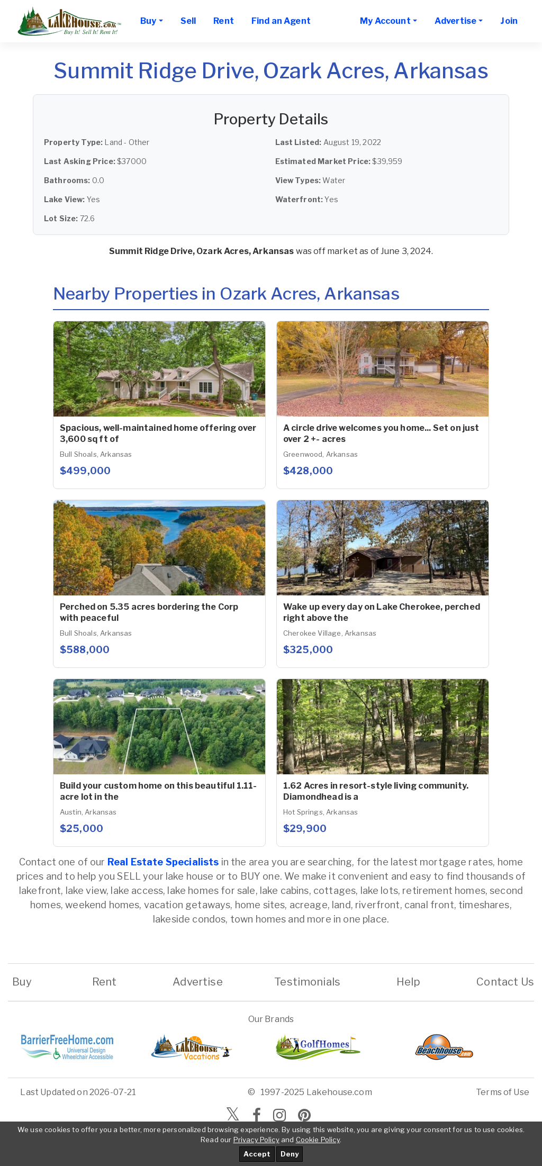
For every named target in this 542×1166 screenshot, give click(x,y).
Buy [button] (148, 21)
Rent (223, 21)
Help (408, 981)
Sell (188, 21)
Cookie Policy (318, 1139)
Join (509, 21)
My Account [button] (385, 21)
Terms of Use (502, 1092)
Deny (290, 1154)
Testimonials (307, 981)
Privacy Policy (256, 1139)
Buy (22, 981)
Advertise (197, 981)
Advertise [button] (455, 21)
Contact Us (505, 981)
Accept (256, 1154)
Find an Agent (281, 21)
